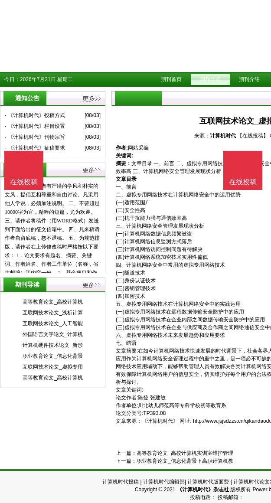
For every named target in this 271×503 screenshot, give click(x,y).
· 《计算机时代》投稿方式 (35, 115)
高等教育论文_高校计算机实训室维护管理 (185, 453)
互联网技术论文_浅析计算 (53, 313)
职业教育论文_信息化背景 (53, 356)
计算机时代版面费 (208, 482)
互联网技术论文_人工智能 (53, 323)
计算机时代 (223, 136)
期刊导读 (210, 79)
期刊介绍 (249, 79)
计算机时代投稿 (120, 482)
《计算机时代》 (160, 421)
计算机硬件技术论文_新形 (53, 345)
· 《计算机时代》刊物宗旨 (35, 137)
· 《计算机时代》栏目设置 (35, 126)
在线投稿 (243, 182)
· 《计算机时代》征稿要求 (35, 148)
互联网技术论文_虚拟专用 (53, 367)
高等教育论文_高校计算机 (53, 302)
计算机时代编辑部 (164, 482)
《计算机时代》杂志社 (203, 490)
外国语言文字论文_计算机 (53, 334)
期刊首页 (171, 79)
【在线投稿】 (252, 136)
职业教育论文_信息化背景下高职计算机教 (185, 461)
